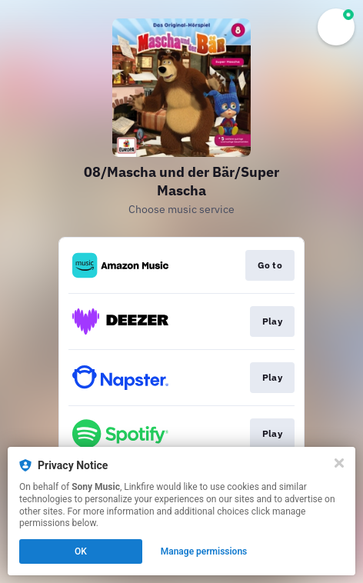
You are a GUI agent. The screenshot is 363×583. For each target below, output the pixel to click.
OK (81, 551)
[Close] (339, 463)
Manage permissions (204, 551)
